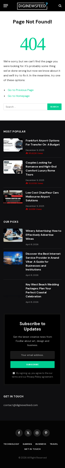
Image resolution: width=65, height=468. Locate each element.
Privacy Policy (34, 376)
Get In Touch (32, 449)
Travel (54, 444)
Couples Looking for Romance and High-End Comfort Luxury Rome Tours (41, 168)
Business (41, 444)
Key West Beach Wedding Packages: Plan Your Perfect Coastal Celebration (42, 290)
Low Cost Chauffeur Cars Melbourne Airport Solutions (42, 196)
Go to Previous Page (21, 90)
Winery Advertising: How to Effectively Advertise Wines (43, 235)
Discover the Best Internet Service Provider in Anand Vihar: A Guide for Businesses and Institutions (43, 261)
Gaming (27, 444)
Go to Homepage (19, 96)
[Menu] (5, 6)
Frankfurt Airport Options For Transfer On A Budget (43, 142)
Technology (11, 444)
